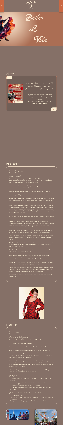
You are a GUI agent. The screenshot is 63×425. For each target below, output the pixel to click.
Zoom (9, 77)
